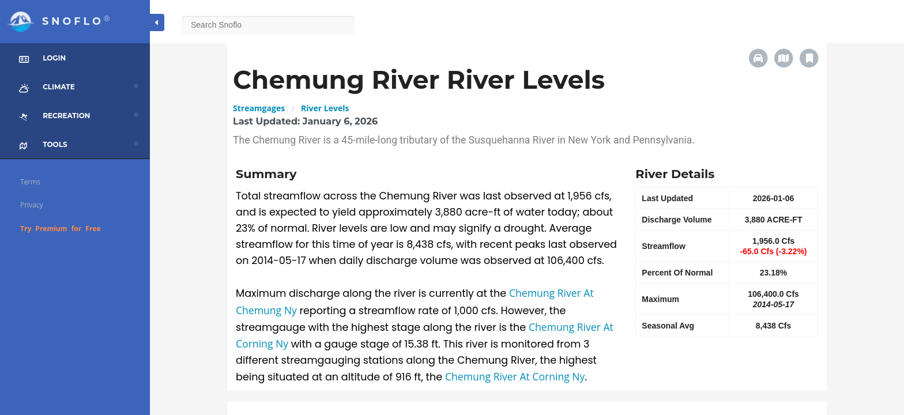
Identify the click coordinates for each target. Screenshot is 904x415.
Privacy (31, 205)
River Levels (325, 108)
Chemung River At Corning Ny (515, 376)
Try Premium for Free (60, 228)
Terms (30, 182)
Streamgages (259, 108)
